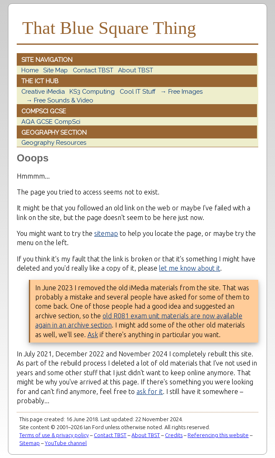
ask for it (149, 391)
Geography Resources (53, 142)
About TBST (135, 70)
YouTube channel (66, 443)
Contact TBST (93, 70)
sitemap (106, 233)
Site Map (55, 70)
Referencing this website (218, 435)
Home (30, 70)
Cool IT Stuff (138, 91)
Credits (173, 435)
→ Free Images (181, 91)
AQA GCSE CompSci (50, 121)
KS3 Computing (92, 91)
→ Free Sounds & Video (59, 100)
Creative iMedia (43, 91)
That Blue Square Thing (109, 28)
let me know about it (189, 268)
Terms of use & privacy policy (54, 435)
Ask (92, 334)
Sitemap (29, 443)
